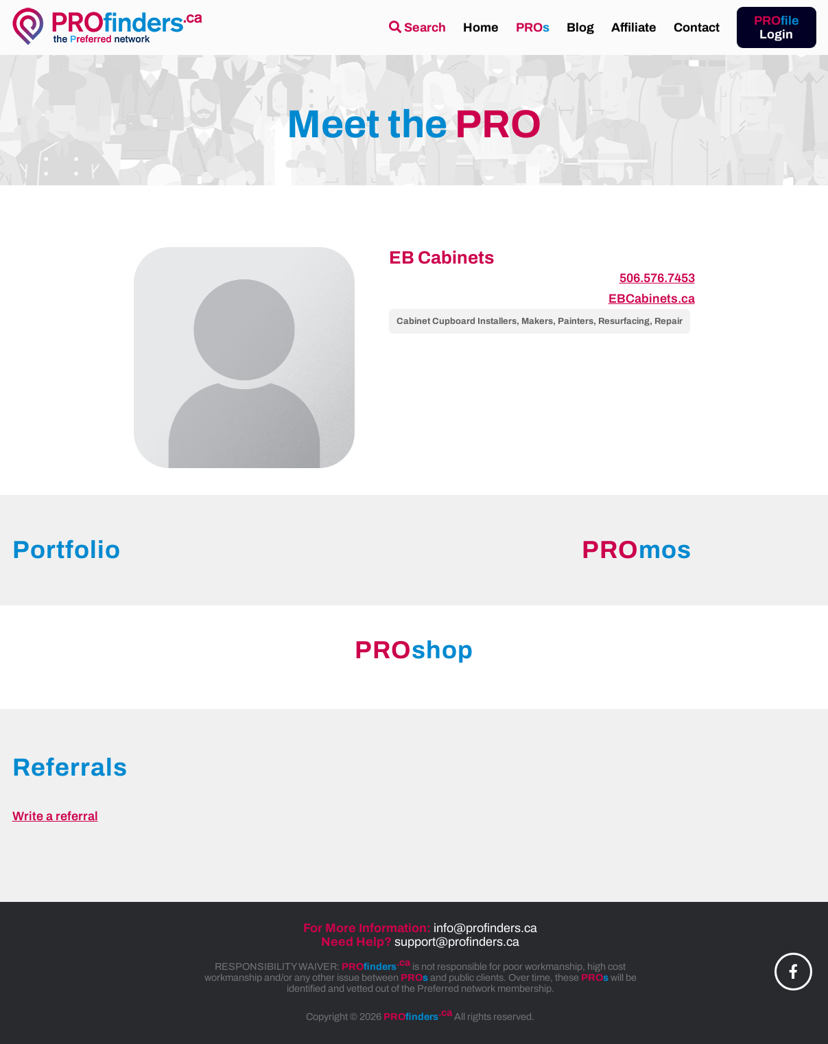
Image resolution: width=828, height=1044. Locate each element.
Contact (697, 27)
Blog (580, 27)
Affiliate (634, 27)
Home (481, 27)
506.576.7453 (657, 278)
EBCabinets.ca (651, 298)
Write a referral (55, 816)
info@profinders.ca (485, 928)
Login (776, 27)
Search (417, 27)
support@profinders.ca (456, 942)
